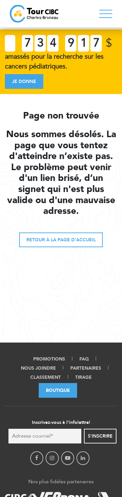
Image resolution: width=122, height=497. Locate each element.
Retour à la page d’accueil (61, 240)
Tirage (83, 377)
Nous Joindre (38, 368)
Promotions (49, 359)
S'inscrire (100, 436)
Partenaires (85, 368)
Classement (45, 377)
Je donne (24, 81)
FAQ (84, 359)
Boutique (58, 390)
